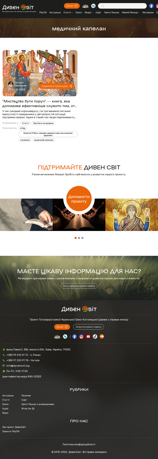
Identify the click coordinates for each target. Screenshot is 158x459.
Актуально (55, 12)
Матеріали (148, 12)
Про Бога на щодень (43, 123)
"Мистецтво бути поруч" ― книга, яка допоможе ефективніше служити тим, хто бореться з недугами (39, 103)
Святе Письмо (111, 12)
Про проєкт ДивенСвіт (14, 427)
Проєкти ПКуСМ (10, 431)
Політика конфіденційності (79, 444)
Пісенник (26, 395)
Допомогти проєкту (79, 198)
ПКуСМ (43, 12)
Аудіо (5, 408)
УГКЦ (22, 128)
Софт (98, 12)
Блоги (79, 12)
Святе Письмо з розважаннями (37, 404)
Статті (68, 12)
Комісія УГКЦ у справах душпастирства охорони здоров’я (48, 134)
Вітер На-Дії (27, 408)
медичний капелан (43, 140)
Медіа (89, 12)
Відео (5, 412)
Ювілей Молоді (131, 12)
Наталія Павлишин (20, 84)
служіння (25, 140)
